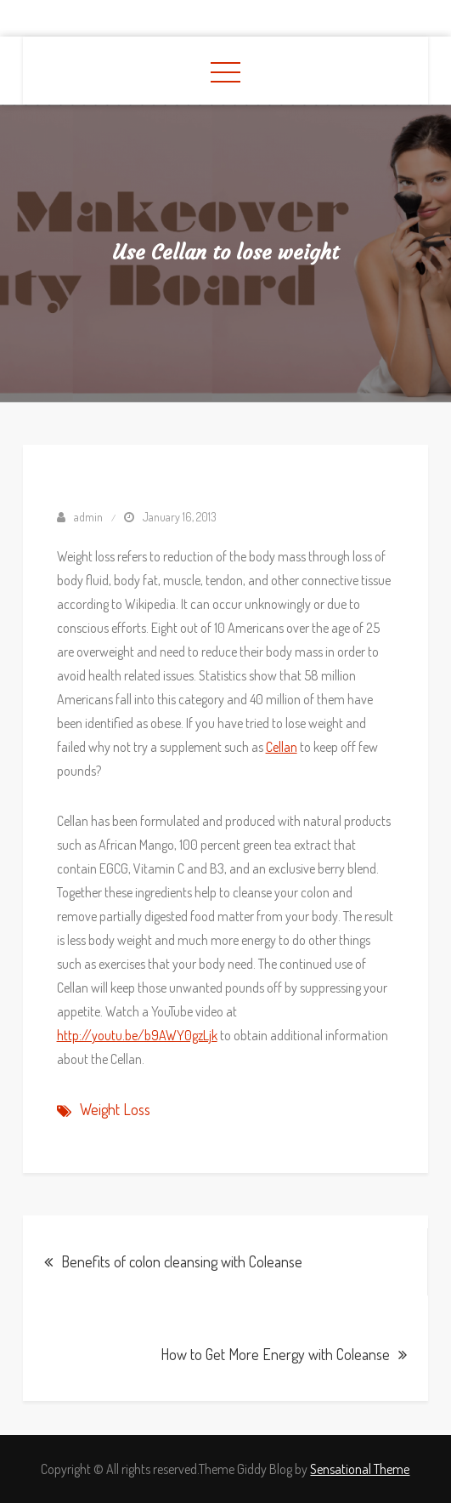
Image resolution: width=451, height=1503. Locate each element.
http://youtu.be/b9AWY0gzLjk (137, 1035)
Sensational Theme (359, 1468)
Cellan (281, 746)
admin (88, 517)
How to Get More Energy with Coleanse (275, 1354)
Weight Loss (115, 1109)
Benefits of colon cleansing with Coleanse (181, 1261)
